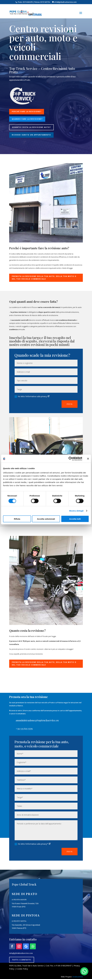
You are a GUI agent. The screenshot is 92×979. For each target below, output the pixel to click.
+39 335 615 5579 (24, 728)
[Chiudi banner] (88, 459)
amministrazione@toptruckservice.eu (37, 720)
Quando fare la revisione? (27, 119)
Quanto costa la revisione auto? (31, 127)
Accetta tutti (75, 519)
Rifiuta (17, 519)
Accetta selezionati (46, 519)
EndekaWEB (77, 976)
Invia (69, 404)
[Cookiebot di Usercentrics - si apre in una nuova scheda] (70, 459)
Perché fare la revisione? (26, 111)
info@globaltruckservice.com (21, 953)
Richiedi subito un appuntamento (31, 135)
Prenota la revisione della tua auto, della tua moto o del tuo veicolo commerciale (44, 277)
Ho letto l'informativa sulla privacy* (33, 844)
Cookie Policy (22, 969)
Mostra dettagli (76, 511)
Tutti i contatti (21, 960)
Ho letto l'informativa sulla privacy (32, 396)
